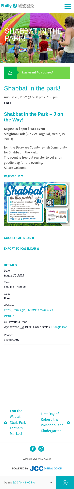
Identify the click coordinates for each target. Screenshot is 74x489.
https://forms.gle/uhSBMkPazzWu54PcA (28, 310)
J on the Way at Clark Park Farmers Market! (18, 422)
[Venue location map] (37, 373)
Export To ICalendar (20, 248)
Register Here (13, 176)
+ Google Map (59, 327)
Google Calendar (17, 238)
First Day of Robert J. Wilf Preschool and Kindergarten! (52, 422)
